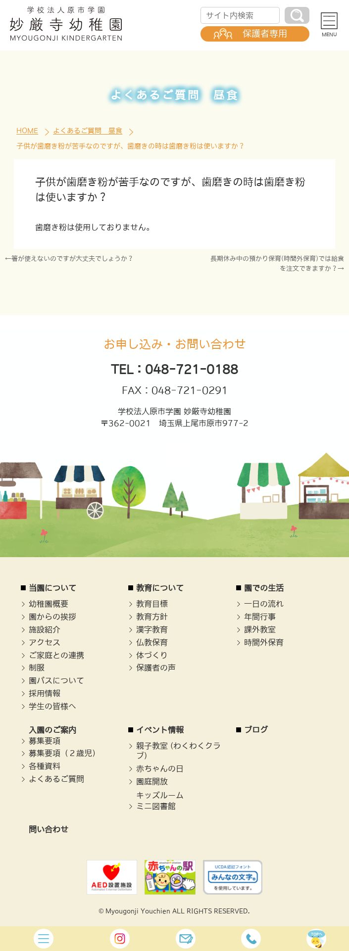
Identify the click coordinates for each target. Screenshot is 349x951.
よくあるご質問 (56, 779)
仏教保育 (152, 642)
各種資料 (44, 766)
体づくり (152, 655)
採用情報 (44, 693)
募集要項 (44, 741)
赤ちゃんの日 (160, 768)
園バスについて (56, 680)
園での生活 (264, 588)
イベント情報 (160, 730)
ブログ (256, 730)
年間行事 (260, 616)
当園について (52, 588)
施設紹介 (44, 629)
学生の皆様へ (52, 706)
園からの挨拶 (52, 616)
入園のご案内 (52, 730)
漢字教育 (152, 629)
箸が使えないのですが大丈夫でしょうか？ (72, 258)
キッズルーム (160, 795)
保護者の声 (156, 667)
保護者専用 (265, 33)
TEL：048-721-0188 (174, 369)
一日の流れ (264, 604)
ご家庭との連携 (56, 655)
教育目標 (152, 604)
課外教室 (260, 629)
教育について (160, 588)
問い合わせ (48, 829)
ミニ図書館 (156, 806)
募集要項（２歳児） (64, 753)
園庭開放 (152, 781)
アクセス (44, 642)
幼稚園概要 (48, 604)
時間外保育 (264, 642)
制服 (37, 667)
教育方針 (152, 616)
